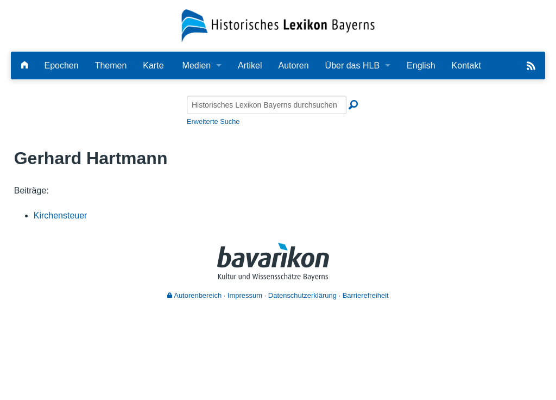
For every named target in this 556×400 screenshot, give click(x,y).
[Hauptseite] (24, 65)
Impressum (245, 295)
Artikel (250, 65)
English (421, 65)
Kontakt (466, 65)
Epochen (61, 65)
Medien (196, 65)
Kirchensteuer (60, 215)
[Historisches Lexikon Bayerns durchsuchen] (266, 105)
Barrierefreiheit (366, 295)
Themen (111, 65)
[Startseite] (278, 25)
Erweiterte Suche (213, 121)
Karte (153, 65)
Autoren (294, 65)
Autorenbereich (194, 295)
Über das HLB (352, 65)
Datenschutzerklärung (302, 295)
